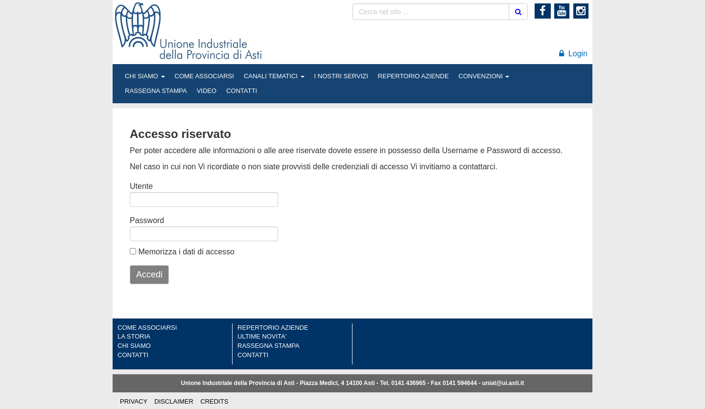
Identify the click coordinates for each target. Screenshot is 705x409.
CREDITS (214, 401)
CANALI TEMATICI (274, 76)
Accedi (149, 274)
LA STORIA (134, 336)
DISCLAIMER (173, 401)
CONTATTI (241, 90)
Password (142, 220)
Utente (141, 186)
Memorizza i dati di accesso (182, 252)
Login (573, 53)
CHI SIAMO (145, 76)
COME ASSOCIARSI (204, 76)
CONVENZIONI (484, 76)
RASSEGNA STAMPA (156, 90)
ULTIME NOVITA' (261, 336)
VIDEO (206, 90)
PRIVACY (133, 401)
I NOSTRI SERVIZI (341, 76)
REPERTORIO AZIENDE (413, 76)
